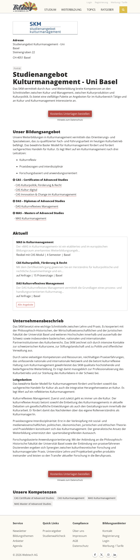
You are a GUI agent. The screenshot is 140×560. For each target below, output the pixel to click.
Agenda (17, 546)
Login (105, 541)
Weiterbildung (71, 9)
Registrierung (110, 536)
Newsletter (19, 531)
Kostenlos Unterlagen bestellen (70, 114)
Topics (91, 9)
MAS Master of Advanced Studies (32, 503)
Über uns (78, 531)
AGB (75, 541)
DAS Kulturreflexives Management (37, 206)
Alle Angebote (25, 304)
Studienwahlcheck (54, 536)
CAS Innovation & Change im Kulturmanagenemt (46, 194)
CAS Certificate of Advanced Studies (34, 498)
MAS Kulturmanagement (31, 218)
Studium (50, 9)
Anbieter (18, 541)
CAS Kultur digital (26, 190)
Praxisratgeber (52, 531)
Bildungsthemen (23, 536)
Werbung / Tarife (113, 546)
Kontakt (107, 531)
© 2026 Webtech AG (25, 555)
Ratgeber (107, 9)
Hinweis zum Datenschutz (70, 119)
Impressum (80, 536)
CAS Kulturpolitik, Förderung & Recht (39, 185)
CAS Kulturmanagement (71, 498)
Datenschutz (81, 546)
